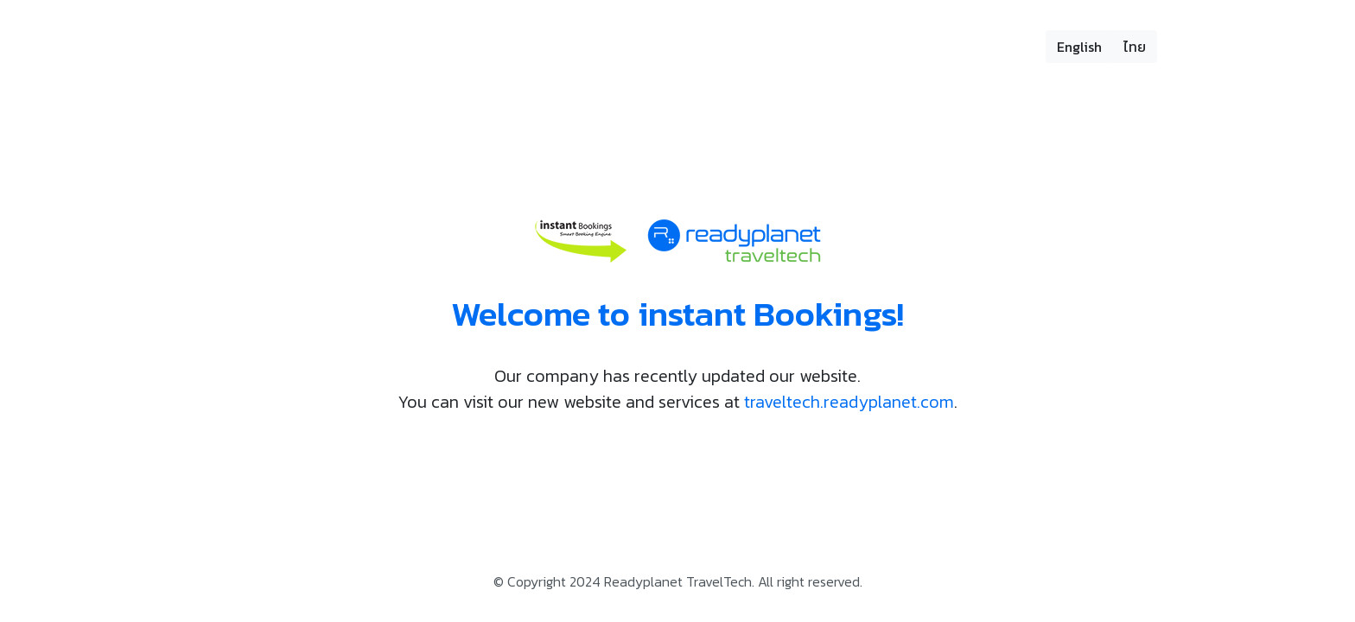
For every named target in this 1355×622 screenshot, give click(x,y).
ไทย (1134, 46)
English (1079, 46)
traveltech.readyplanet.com (849, 402)
